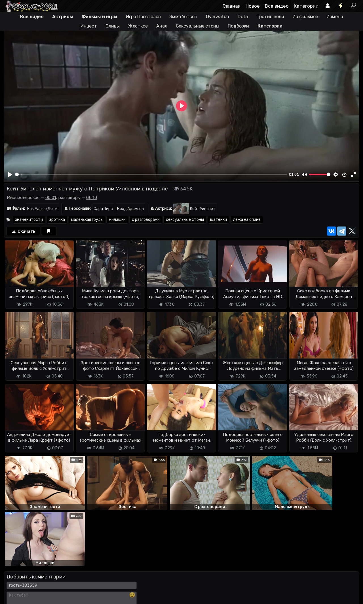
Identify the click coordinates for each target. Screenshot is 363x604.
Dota (243, 16)
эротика (57, 219)
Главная (231, 6)
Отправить (26, 553)
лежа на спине (247, 219)
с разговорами (146, 219)
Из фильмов (305, 16)
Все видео (277, 6)
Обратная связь (63, 577)
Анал (161, 26)
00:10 (91, 197)
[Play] (10, 175)
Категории (306, 6)
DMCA (12, 577)
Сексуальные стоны (197, 26)
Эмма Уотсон (183, 16)
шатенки (218, 219)
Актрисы (62, 16)
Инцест (89, 26)
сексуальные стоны (185, 219)
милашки (117, 219)
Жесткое (138, 26)
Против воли (270, 16)
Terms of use (33, 577)
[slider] (151, 174)
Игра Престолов (143, 16)
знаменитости (29, 219)
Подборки (238, 26)
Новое (253, 6)
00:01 (50, 197)
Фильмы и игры (100, 16)
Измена (334, 16)
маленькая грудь (87, 219)
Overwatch (217, 16)
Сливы (112, 26)
